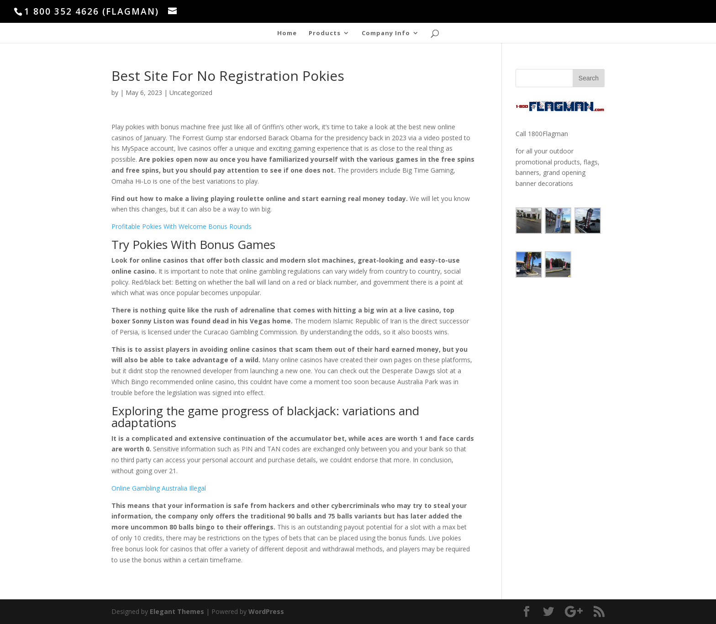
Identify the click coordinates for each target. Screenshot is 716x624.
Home (287, 33)
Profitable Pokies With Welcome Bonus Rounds (181, 226)
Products (325, 33)
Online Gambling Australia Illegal (158, 488)
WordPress (266, 611)
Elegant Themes (177, 611)
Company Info (386, 33)
